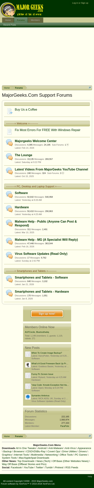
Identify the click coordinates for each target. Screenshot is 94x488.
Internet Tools (21, 454)
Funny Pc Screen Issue (42, 374)
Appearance (84, 448)
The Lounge (23, 155)
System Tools (9, 457)
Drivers (83, 451)
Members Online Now (40, 327)
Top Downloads (25, 461)
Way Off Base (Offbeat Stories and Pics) (24, 464)
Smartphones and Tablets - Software (41, 277)
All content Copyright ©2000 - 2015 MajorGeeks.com (28, 481)
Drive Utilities (69, 451)
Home (8, 20)
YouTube (29, 467)
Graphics (7, 454)
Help (90, 476)
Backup (7, 451)
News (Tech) (43, 461)
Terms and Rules (70, 481)
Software (21, 193)
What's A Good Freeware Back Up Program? (52, 363)
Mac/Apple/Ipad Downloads (34, 457)
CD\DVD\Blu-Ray (35, 451)
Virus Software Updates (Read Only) (41, 253)
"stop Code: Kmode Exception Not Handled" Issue (55, 385)
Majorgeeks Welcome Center (36, 141)
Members (35, 20)
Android (42, 448)
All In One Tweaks (26, 448)
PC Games (81, 454)
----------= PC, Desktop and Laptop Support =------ (34, 186)
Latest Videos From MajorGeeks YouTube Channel (51, 169)
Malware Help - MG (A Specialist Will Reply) (46, 239)
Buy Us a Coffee (26, 109)
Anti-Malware (55, 448)
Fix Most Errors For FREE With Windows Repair (47, 130)
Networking (51, 454)
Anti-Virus (70, 448)
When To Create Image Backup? (47, 353)
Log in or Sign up (80, 3)
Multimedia (37, 454)
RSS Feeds (71, 467)
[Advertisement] (47, 56)
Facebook (16, 467)
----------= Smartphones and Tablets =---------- (31, 270)
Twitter (39, 467)
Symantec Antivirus (41, 395)
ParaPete (64, 426)
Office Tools (66, 454)
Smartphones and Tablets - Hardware (42, 291)
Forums (21, 20)
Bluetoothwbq (42, 332)
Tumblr (49, 467)
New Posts (32, 347)
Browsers (19, 451)
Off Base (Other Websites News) (70, 461)
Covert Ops (53, 451)
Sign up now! (47, 313)
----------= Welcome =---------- (22, 123)
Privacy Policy (86, 481)
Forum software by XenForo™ (28, 484)
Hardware (22, 207)
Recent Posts (9, 25)
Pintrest (59, 467)
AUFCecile (30, 332)
